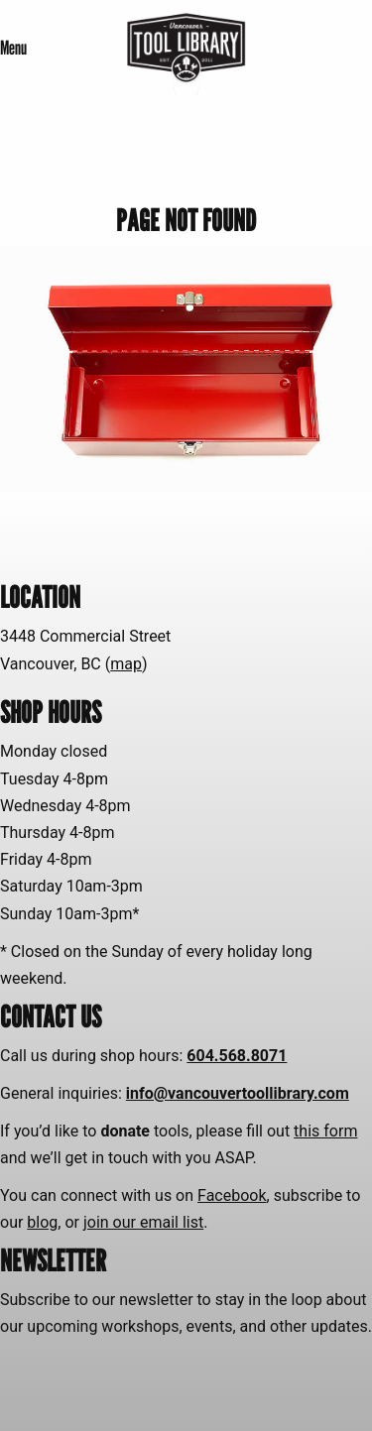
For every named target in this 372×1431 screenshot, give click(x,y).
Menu (13, 48)
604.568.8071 (236, 1055)
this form (325, 1131)
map (126, 664)
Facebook (231, 1195)
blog (42, 1222)
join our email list (143, 1222)
